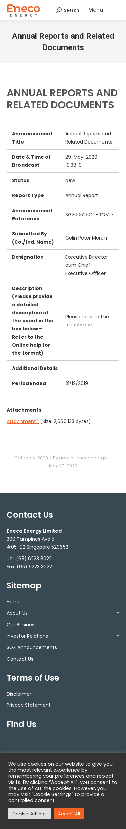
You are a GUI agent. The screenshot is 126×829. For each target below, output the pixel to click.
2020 (42, 458)
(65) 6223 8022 (34, 558)
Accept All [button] (69, 813)
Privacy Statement (29, 705)
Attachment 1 (23, 421)
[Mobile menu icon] (102, 10)
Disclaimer (19, 694)
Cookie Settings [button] (29, 813)
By (80, 458)
